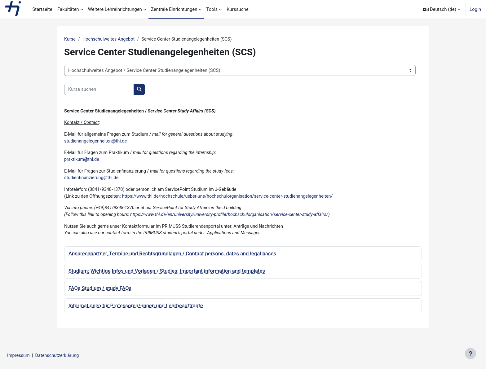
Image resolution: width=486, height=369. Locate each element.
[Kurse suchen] (99, 89)
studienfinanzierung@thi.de (92, 180)
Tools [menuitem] (212, 9)
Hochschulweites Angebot (110, 39)
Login (475, 9)
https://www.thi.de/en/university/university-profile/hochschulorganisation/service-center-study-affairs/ (235, 218)
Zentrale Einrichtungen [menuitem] (174, 9)
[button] (441, 9)
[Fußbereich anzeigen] (470, 353)
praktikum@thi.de (82, 161)
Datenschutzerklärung (73, 355)
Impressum (33, 355)
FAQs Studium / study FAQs (99, 292)
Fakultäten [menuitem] (68, 9)
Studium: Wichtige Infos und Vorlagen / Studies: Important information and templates (166, 275)
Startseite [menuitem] (42, 9)
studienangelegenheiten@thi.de (96, 142)
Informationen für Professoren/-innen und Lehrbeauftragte (135, 309)
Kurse (70, 39)
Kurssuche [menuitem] (237, 9)
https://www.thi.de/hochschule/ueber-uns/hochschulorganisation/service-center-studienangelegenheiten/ (233, 199)
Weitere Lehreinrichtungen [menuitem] (115, 9)
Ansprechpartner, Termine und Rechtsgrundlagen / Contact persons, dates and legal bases (172, 258)
